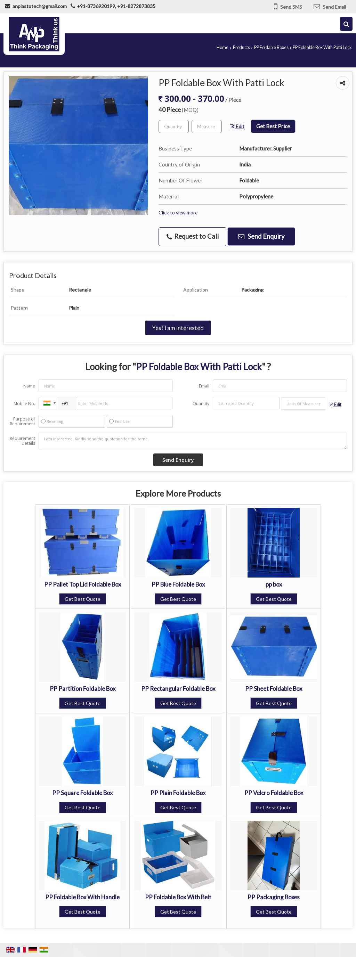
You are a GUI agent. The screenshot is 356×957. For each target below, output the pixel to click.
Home (222, 47)
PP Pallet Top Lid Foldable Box (82, 584)
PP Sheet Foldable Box (273, 688)
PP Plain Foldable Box (178, 792)
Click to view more (178, 212)
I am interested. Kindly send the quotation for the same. (193, 441)
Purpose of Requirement (22, 421)
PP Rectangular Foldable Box (178, 688)
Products (241, 47)
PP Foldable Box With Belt (178, 897)
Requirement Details (22, 441)
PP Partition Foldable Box (82, 688)
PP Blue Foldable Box (178, 584)
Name (29, 386)
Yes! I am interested (178, 328)
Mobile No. (24, 404)
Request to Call (193, 236)
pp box (274, 584)
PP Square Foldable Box (82, 792)
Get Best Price (273, 126)
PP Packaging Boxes (274, 897)
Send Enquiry (261, 236)
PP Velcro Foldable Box (273, 792)
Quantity (201, 404)
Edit (237, 126)
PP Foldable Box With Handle (82, 897)
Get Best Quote (82, 599)
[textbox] (207, 126)
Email (204, 386)
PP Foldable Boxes (271, 47)
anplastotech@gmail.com (40, 6)
